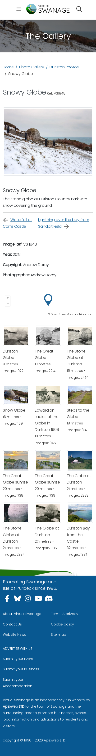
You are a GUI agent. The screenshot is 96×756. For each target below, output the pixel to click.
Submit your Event (18, 658)
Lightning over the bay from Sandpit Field (63, 223)
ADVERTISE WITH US (17, 648)
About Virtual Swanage (22, 613)
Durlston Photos (64, 67)
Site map (58, 634)
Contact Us (12, 624)
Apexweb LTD (13, 706)
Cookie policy (62, 624)
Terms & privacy (64, 613)
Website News (14, 634)
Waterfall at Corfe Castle (17, 223)
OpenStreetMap (62, 314)
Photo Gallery (31, 67)
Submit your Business (21, 669)
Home (8, 67)
